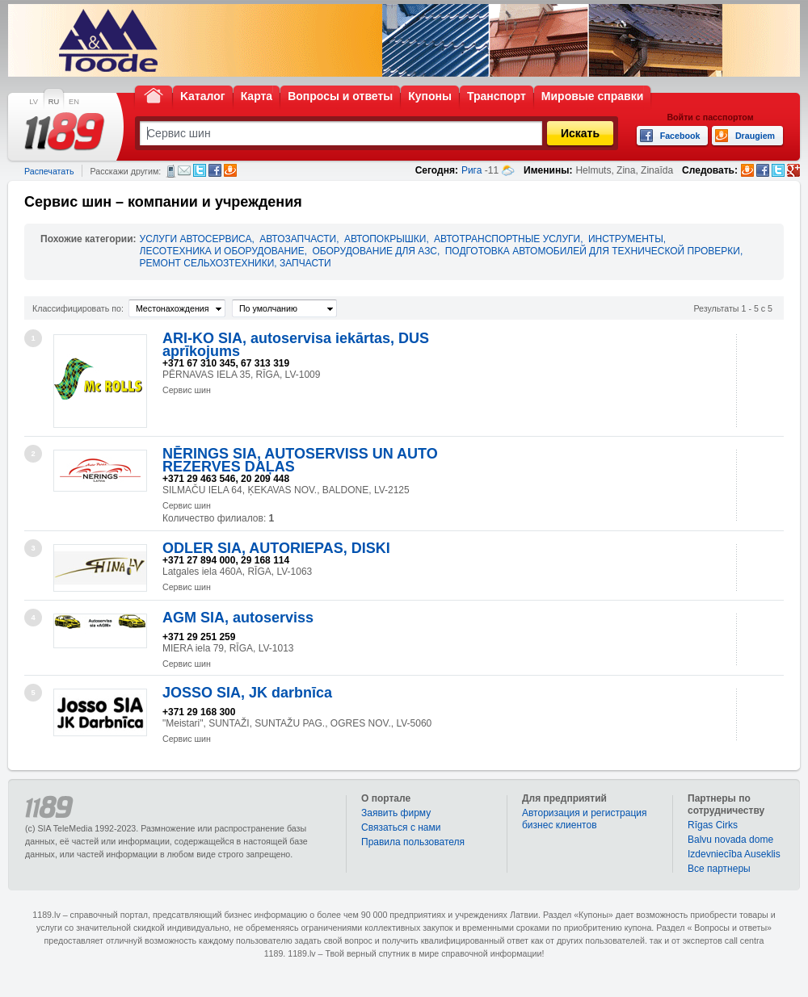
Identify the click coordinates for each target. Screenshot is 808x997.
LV (33, 102)
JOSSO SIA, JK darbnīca (247, 693)
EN (74, 102)
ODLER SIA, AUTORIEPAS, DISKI (276, 548)
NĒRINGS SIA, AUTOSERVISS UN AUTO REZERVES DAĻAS (300, 460)
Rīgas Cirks (713, 825)
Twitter (199, 170)
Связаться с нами (400, 827)
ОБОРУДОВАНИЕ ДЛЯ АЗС (374, 251)
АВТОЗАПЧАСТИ (297, 239)
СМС (171, 171)
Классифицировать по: (78, 308)
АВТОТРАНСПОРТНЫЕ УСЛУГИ (507, 239)
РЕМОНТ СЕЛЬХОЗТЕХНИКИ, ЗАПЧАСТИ (235, 263)
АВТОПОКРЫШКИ (385, 239)
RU (53, 102)
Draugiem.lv (230, 170)
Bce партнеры (719, 868)
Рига (471, 170)
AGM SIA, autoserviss (238, 618)
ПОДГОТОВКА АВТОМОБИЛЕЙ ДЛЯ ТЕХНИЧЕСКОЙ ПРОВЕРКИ (592, 251)
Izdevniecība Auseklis (734, 854)
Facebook (214, 170)
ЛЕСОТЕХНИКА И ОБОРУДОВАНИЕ (222, 251)
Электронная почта (184, 170)
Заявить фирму (396, 813)
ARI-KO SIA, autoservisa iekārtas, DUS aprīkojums (295, 344)
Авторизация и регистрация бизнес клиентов (584, 819)
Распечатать (49, 171)
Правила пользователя (413, 842)
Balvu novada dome (730, 839)
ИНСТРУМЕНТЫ (625, 239)
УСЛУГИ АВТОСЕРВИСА (196, 239)
